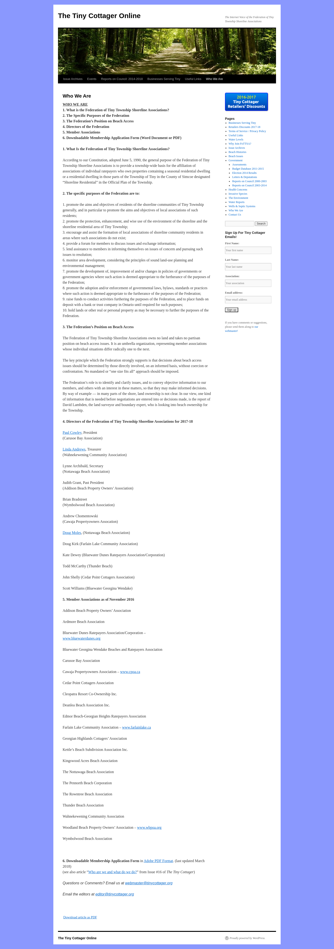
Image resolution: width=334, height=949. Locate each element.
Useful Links (193, 79)
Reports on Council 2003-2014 (249, 185)
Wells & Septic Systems (242, 206)
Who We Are (214, 79)
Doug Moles (72, 533)
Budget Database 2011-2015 (248, 168)
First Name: (232, 243)
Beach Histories (237, 152)
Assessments (239, 164)
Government (236, 160)
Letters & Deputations (244, 177)
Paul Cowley (72, 433)
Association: (232, 276)
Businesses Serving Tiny (164, 79)
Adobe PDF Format (158, 861)
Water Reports (237, 202)
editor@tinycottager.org (114, 894)
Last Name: (232, 259)
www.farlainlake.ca (136, 727)
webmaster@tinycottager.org (148, 883)
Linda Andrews (74, 449)
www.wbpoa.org (149, 827)
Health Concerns (238, 189)
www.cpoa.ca (130, 672)
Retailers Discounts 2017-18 (244, 127)
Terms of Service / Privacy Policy (247, 131)
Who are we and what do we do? (112, 872)
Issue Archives (73, 79)
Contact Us (235, 214)
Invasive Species (238, 193)
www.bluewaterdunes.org (81, 638)
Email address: (234, 292)
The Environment (238, 198)
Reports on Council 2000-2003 (249, 181)
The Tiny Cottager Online (99, 15)
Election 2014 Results (244, 173)
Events (91, 79)
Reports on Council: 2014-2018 (122, 79)
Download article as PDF (80, 917)
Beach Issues (236, 156)
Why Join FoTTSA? (240, 143)
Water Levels (236, 139)
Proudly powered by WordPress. (247, 938)
